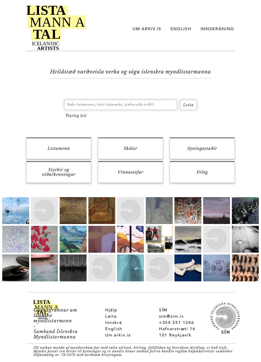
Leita (111, 317)
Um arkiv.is (118, 335)
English (113, 329)
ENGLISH (180, 29)
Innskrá (113, 323)
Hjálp (111, 310)
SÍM (163, 310)
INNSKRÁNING (217, 29)
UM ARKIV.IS (147, 29)
